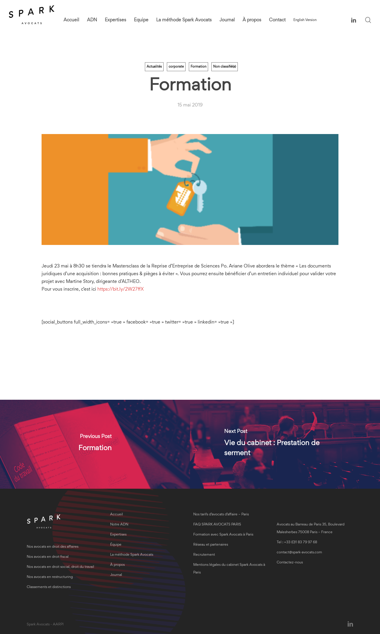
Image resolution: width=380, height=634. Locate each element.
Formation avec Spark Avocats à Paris (223, 534)
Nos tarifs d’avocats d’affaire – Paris (221, 514)
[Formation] (95, 444)
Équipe (115, 545)
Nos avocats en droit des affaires (52, 547)
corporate (176, 66)
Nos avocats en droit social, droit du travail (60, 567)
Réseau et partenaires (210, 545)
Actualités (154, 66)
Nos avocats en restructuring (50, 577)
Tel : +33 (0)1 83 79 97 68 (297, 542)
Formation (198, 66)
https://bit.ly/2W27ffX (120, 289)
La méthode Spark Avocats (131, 555)
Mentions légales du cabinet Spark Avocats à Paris (229, 568)
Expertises (118, 534)
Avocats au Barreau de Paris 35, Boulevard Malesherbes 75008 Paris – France (310, 528)
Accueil (116, 514)
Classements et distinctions (49, 587)
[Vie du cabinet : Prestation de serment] (285, 444)
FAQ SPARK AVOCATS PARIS (217, 524)
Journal (116, 575)
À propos (117, 565)
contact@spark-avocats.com (299, 552)
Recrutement (204, 555)
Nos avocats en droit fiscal (48, 557)
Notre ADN (119, 524)
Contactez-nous (290, 562)
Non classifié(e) (224, 66)
